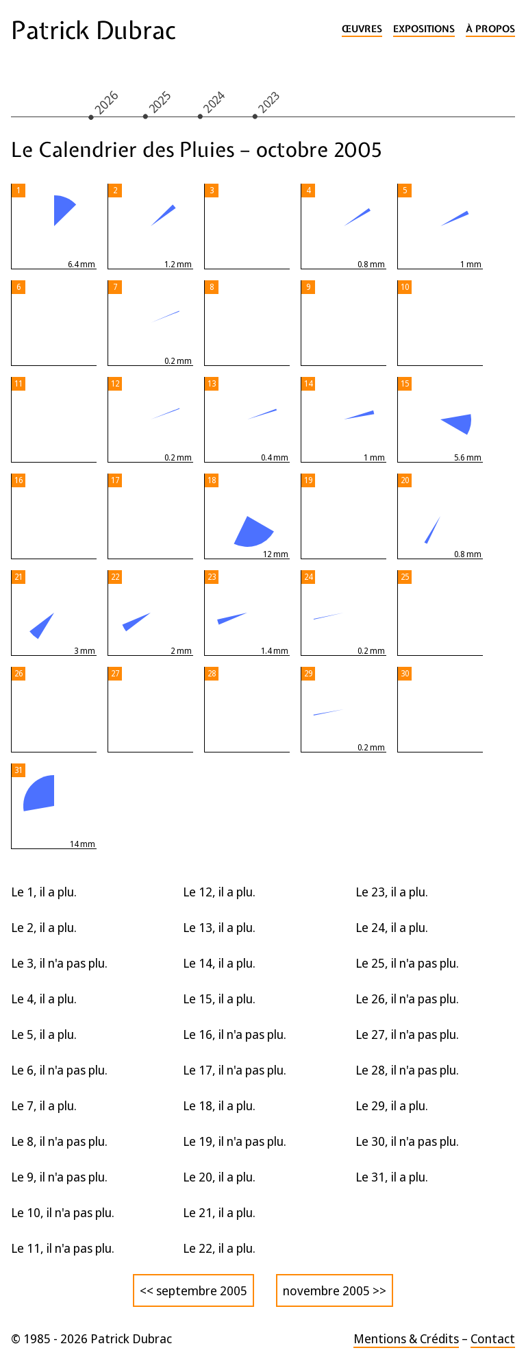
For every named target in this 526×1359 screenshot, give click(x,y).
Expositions (424, 29)
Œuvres (362, 29)
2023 (269, 101)
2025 (159, 101)
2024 (214, 101)
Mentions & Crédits (406, 1338)
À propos (490, 29)
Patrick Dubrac (93, 30)
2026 (105, 101)
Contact (493, 1338)
